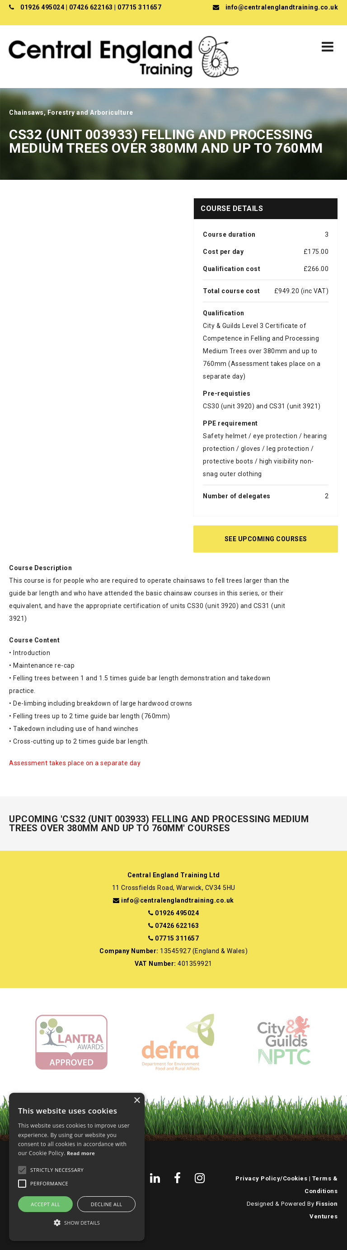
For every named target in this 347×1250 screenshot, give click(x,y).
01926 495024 (42, 7)
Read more (81, 1153)
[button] (77, 1223)
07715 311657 (139, 7)
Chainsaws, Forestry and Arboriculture (71, 112)
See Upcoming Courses (266, 539)
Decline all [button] (106, 1204)
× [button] (136, 1100)
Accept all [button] (45, 1204)
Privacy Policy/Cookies (271, 1178)
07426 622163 (91, 7)
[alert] (77, 1167)
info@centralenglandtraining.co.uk (281, 7)
